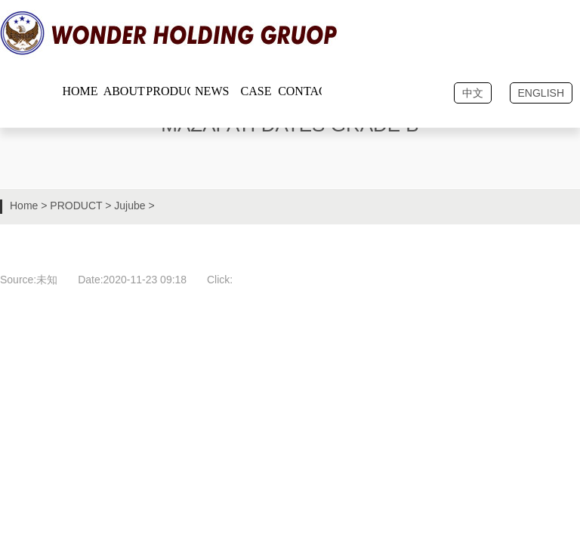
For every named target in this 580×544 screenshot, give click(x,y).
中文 (472, 93)
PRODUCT (76, 205)
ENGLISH (541, 93)
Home (24, 205)
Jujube (129, 205)
